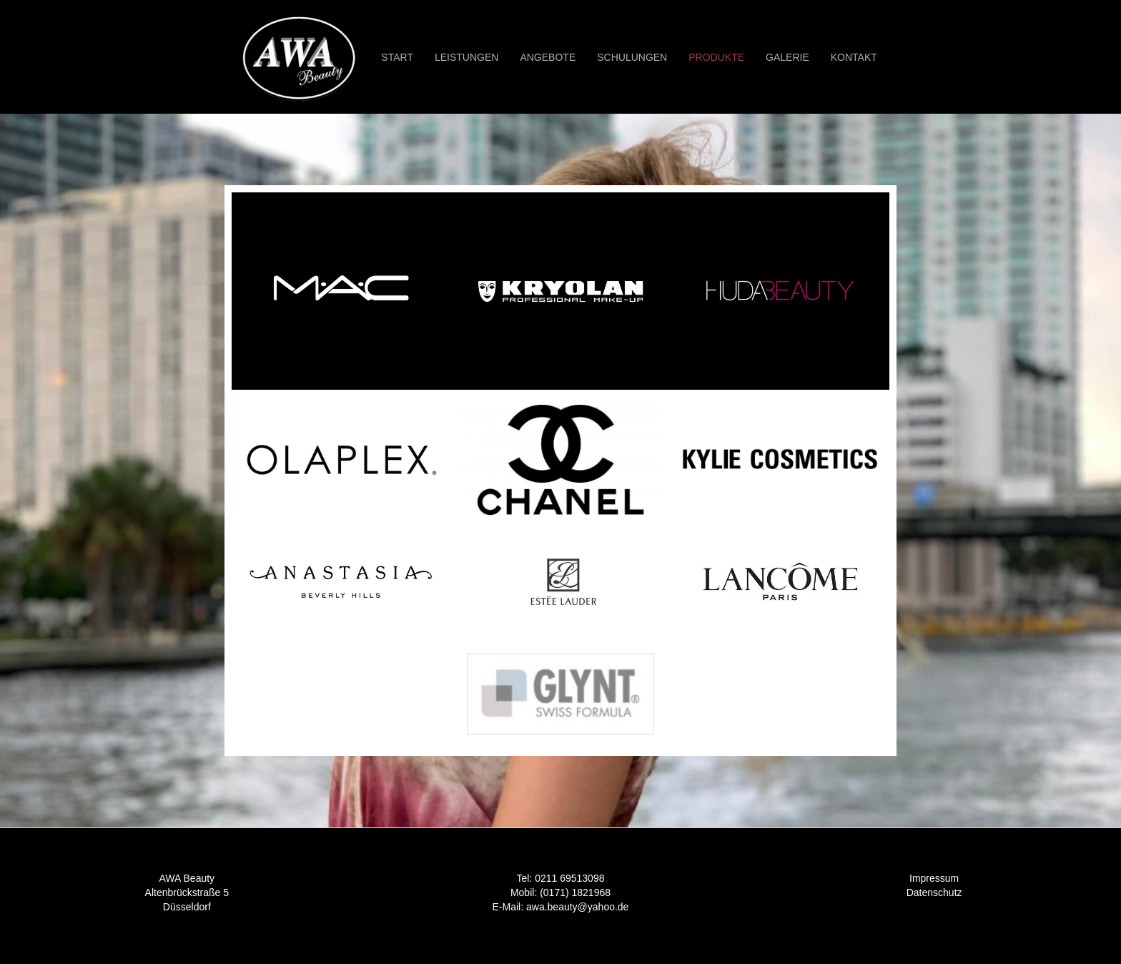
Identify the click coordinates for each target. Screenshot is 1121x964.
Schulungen (632, 57)
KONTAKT (854, 57)
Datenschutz (934, 892)
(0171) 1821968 (575, 892)
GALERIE (787, 57)
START (397, 57)
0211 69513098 (569, 878)
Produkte (716, 57)
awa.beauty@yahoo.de (577, 907)
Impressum (934, 878)
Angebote (548, 57)
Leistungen (466, 57)
